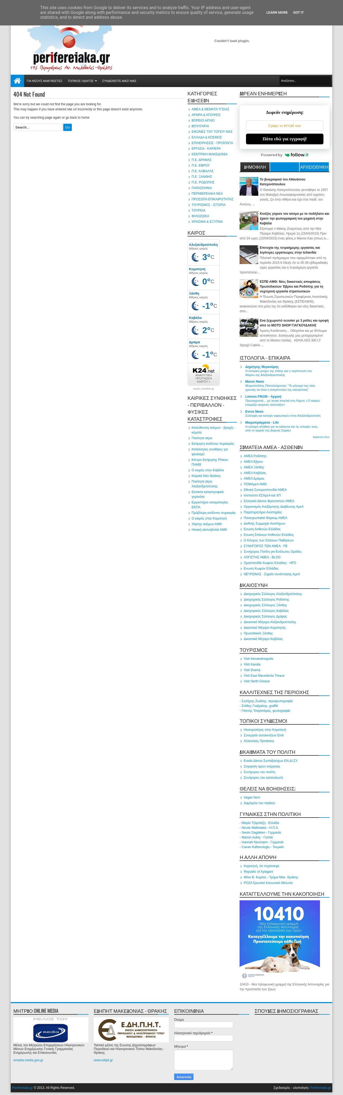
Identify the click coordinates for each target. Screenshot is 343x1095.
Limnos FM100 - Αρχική (263, 396)
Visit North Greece (257, 681)
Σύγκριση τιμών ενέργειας (262, 766)
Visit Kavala (252, 664)
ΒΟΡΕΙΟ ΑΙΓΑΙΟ (203, 120)
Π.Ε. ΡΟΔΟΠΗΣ (203, 182)
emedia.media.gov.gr (28, 1060)
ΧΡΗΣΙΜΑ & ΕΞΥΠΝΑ (207, 222)
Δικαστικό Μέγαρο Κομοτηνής (265, 628)
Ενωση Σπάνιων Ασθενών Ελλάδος (269, 535)
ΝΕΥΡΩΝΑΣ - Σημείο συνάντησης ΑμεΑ (272, 574)
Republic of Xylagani (258, 872)
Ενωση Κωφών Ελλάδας (261, 568)
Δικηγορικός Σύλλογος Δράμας (265, 616)
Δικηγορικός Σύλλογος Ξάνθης (265, 605)
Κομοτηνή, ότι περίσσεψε (261, 866)
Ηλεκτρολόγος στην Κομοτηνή (265, 730)
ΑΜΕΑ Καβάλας (255, 473)
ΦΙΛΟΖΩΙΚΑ (200, 216)
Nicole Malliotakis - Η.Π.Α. (260, 828)
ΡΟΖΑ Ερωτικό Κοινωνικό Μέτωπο (268, 883)
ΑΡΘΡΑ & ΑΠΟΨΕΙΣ (206, 115)
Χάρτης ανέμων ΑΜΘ (207, 524)
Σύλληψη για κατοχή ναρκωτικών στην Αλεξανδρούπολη (282, 415)
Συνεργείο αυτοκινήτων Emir (264, 735)
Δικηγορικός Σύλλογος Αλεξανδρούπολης (273, 594)
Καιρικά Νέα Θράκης (206, 476)
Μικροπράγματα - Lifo (262, 422)
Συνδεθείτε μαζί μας (119, 80)
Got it (298, 12)
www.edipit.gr (103, 1060)
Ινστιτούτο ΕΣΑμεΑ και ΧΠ (262, 495)
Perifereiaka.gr (22, 1088)
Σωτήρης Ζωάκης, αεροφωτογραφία (267, 701)
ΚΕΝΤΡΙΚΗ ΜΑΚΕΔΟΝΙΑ (210, 154)
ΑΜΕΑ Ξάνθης (254, 467)
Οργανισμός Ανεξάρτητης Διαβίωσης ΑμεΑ (274, 507)
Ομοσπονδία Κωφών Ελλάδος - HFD (270, 563)
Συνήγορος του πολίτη (259, 772)
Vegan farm (252, 797)
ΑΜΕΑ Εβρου (253, 462)
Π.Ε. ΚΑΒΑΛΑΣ (203, 171)
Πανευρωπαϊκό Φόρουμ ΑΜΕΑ (265, 518)
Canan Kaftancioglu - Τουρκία (263, 847)
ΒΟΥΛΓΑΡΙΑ (200, 126)
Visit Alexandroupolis (258, 659)
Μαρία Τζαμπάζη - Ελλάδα (260, 823)
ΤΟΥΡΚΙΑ (198, 210)
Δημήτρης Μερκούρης (262, 367)
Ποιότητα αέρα (202, 438)
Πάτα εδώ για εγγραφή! (285, 138)
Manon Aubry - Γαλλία (257, 837)
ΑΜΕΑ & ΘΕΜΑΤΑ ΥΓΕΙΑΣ (210, 109)
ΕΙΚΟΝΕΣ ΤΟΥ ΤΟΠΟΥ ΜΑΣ (212, 132)
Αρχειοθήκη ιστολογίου (314, 168)
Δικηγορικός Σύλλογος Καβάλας (266, 611)
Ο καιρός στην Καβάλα (208, 470)
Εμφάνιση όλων (321, 437)
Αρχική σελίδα (17, 81)
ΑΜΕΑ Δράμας (254, 478)
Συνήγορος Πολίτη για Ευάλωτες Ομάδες (272, 552)
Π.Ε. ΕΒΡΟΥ (201, 165)
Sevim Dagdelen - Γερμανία (261, 832)
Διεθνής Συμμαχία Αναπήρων (264, 523)
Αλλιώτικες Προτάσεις (259, 741)
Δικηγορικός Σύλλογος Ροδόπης (266, 599)
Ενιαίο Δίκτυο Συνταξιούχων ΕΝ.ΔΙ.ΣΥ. (271, 761)
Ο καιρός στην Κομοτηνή (209, 518)
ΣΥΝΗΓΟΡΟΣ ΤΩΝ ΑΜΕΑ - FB (265, 546)
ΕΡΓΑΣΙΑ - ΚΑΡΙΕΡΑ (206, 148)
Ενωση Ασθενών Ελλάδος (262, 529)
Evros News (254, 411)
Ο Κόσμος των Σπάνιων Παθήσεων (269, 540)
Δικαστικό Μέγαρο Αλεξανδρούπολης (270, 622)
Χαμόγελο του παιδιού (259, 803)
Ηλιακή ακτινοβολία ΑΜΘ (209, 530)
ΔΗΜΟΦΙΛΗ (255, 167)
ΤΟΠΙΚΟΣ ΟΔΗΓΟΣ (81, 80)
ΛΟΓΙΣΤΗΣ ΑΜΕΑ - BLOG (262, 557)
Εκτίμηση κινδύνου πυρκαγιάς (213, 444)
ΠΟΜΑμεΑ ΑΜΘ (255, 484)
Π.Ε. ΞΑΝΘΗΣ (202, 177)
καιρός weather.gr (203, 388)
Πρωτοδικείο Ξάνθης (258, 633)
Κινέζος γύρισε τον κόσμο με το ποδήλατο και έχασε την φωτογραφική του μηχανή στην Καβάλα (294, 218)
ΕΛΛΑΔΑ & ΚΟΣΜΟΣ (207, 137)
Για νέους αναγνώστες (44, 80)
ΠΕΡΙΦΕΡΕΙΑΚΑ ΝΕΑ (207, 193)
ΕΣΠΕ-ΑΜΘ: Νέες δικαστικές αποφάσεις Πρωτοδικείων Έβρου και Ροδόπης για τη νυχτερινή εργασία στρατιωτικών (291, 286)
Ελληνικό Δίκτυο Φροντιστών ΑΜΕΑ (269, 501)
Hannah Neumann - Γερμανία (263, 842)
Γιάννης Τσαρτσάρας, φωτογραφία (266, 711)
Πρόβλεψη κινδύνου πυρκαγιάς (214, 513)
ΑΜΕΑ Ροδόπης (255, 456)
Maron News (254, 381)
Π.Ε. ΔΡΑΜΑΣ (202, 160)
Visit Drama (252, 670)
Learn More (277, 12)
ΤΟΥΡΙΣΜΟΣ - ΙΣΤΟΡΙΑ (209, 205)
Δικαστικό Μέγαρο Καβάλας (263, 639)
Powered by (284, 155)
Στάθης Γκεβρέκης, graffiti (260, 706)
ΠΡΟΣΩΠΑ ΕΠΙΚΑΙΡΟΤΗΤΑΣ (212, 199)
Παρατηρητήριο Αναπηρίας (263, 512)
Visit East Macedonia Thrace (264, 676)
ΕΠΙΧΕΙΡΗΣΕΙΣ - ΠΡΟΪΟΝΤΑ (212, 143)
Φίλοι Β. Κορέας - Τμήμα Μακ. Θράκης (271, 877)
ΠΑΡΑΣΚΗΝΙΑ (202, 188)
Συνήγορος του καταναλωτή (263, 778)
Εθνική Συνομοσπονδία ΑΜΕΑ (265, 490)
